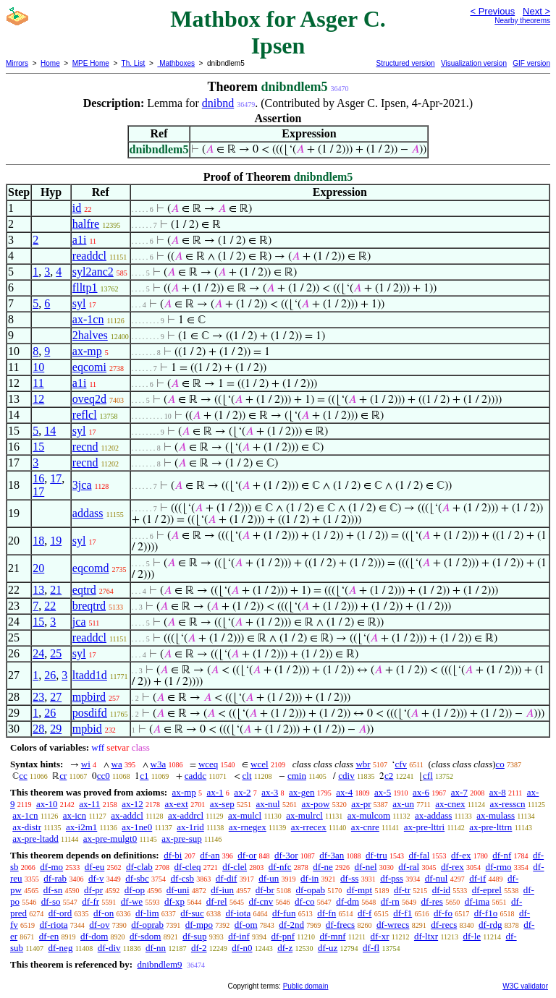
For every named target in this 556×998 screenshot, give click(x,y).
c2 (388, 775)
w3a (159, 764)
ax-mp (87, 351)
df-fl (371, 947)
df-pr (93, 889)
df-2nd (291, 924)
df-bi (173, 855)
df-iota (238, 913)
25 (56, 653)
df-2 (199, 947)
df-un (268, 878)
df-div (109, 947)
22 (50, 606)
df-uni (178, 889)
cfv (401, 764)
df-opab (310, 889)
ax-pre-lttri (424, 827)
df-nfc (280, 866)
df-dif (226, 878)
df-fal (418, 855)
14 (50, 431)
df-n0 (242, 947)
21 (56, 590)
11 (38, 383)
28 (38, 728)
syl (79, 303)
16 (38, 478)
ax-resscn (507, 803)
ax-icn (74, 815)
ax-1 (215, 792)
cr (63, 775)
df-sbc (137, 878)
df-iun (222, 889)
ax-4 (344, 792)
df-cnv (260, 901)
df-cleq (187, 866)
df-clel (234, 866)
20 (38, 568)
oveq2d (89, 399)
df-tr (402, 889)
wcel (259, 764)
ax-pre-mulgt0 (110, 838)
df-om (246, 924)
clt (247, 775)
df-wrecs (392, 924)
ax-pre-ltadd (35, 838)
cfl (428, 775)
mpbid (87, 728)
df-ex (461, 855)
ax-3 (269, 792)
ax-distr (26, 827)
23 (38, 697)
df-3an (331, 855)
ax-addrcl (185, 815)
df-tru (376, 855)
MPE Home (90, 63)
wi (85, 764)
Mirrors (17, 63)
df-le (472, 936)
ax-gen (301, 792)
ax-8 (497, 792)
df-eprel (487, 889)
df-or (246, 855)
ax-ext (176, 803)
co (500, 764)
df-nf (501, 855)
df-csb (183, 878)
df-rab (55, 878)
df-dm (347, 901)
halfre (85, 224)
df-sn (53, 889)
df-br (265, 889)
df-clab (139, 866)
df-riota (54, 924)
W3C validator (525, 986)
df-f (365, 913)
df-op (135, 889)
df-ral (408, 866)
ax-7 (459, 792)
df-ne (322, 866)
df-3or (286, 855)
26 (50, 675)
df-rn (390, 901)
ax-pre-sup (181, 838)
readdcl (89, 256)
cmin (296, 775)
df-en (49, 936)
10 (38, 367)
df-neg (60, 947)
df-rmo (498, 866)
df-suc (192, 913)
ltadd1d (89, 675)
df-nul (436, 878)
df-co (304, 901)
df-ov (99, 924)
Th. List (134, 63)
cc (23, 775)
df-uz (327, 947)
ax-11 (89, 803)
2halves (90, 335)
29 (56, 728)
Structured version (405, 63)
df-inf (239, 936)
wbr (362, 764)
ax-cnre (365, 827)
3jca (82, 485)
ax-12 (132, 803)
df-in (309, 878)
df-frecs (340, 924)
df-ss (349, 878)
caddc (195, 775)
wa (116, 764)
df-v (96, 878)
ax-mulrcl (304, 815)
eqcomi (89, 367)
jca (79, 621)
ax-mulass (495, 815)
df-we (132, 901)
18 (38, 540)
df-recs (444, 924)
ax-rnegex (247, 827)
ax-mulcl (244, 815)
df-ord (60, 913)
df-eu (94, 866)
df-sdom (145, 936)
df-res (432, 901)
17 (56, 478)
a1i (79, 240)
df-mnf (332, 936)
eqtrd (84, 590)
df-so (51, 901)
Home (50, 63)
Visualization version (474, 63)
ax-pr (361, 803)
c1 (144, 775)
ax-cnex (450, 803)
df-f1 (402, 913)
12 (38, 399)
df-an (209, 855)
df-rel (216, 901)
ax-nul (267, 803)
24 (38, 653)
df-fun (284, 913)
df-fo (443, 913)
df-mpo (199, 924)
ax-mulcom (369, 815)
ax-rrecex (309, 827)
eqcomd (90, 568)
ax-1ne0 (137, 827)
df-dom (94, 936)
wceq (208, 764)
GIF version (531, 63)
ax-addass (433, 815)
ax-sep (222, 803)
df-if (477, 878)
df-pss (391, 878)
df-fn (326, 913)
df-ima (477, 901)
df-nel (366, 866)
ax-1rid (190, 827)
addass (88, 513)
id (76, 208)
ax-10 (47, 803)
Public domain (306, 986)
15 (38, 446)
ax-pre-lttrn (490, 827)
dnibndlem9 (159, 964)
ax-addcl (127, 815)
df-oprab (147, 924)
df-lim (147, 913)
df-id (441, 889)
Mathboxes (176, 63)
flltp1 (85, 287)
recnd (85, 446)
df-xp (174, 901)
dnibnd (218, 103)
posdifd (89, 713)
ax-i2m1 (81, 827)
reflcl (84, 415)
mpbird (89, 697)
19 (56, 540)
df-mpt (359, 889)
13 (38, 590)
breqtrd (89, 606)
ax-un (403, 803)
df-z (284, 947)
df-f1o (486, 913)
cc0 (103, 775)
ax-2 (242, 792)
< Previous (492, 11)
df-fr (90, 901)
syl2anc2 (93, 271)
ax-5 (382, 792)
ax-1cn (88, 319)
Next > (536, 11)
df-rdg (490, 924)
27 (56, 697)
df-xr (380, 936)
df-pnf (283, 936)
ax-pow (315, 803)
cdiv (346, 775)
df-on (103, 913)
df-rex (452, 866)
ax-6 (421, 792)
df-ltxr (426, 936)
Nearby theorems (522, 21)
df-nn (156, 947)
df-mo (51, 866)
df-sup (194, 936)
